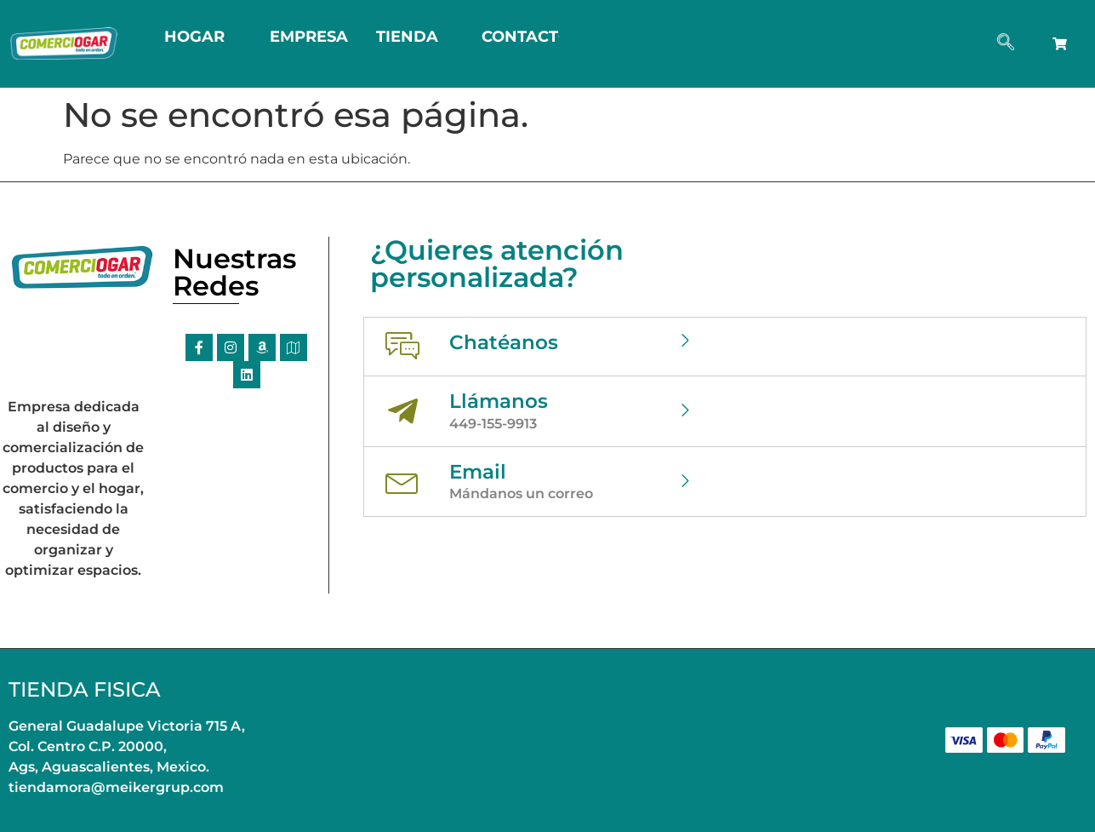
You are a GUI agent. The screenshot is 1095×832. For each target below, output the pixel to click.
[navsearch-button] (1006, 43)
